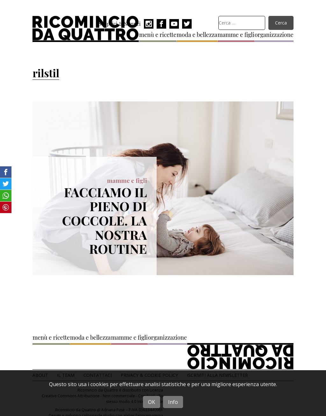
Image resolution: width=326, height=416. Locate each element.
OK (151, 402)
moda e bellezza (197, 34)
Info (173, 402)
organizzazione (274, 34)
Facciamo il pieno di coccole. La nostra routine (104, 220)
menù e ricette (157, 34)
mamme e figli (236, 34)
